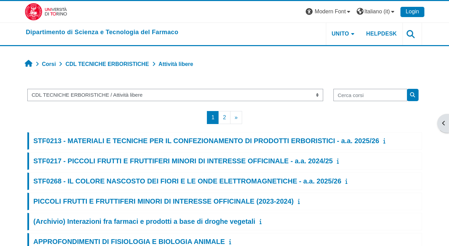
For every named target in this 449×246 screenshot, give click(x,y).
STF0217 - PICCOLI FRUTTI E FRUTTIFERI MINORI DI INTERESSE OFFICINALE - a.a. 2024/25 (183, 161)
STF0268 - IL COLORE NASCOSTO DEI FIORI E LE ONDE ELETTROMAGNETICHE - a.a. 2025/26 (188, 181)
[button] (329, 11)
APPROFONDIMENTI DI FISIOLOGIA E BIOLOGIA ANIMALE (129, 241)
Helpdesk (381, 34)
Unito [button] (340, 34)
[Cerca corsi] (370, 95)
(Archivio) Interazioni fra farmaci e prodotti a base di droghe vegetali (144, 221)
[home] (102, 32)
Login (412, 11)
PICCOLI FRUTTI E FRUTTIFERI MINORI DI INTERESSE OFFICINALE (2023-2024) (164, 201)
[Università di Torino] (46, 11)
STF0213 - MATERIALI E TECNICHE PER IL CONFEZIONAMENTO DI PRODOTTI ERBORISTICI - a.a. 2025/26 (206, 141)
